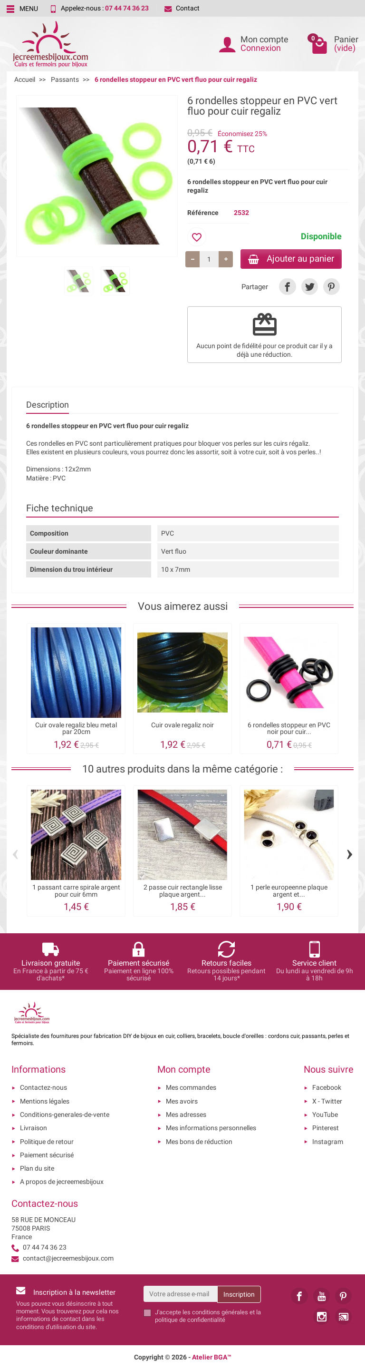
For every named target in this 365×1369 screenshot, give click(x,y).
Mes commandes (191, 1087)
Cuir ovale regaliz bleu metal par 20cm (76, 728)
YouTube (325, 1114)
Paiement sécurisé (47, 1155)
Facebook (326, 1087)
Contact (182, 8)
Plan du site (37, 1168)
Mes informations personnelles (211, 1128)
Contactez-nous (43, 1087)
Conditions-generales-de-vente (64, 1114)
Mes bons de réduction (199, 1141)
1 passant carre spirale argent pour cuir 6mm (76, 890)
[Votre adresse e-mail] (181, 1294)
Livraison (33, 1128)
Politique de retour (47, 1141)
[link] (287, 286)
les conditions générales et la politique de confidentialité (208, 1316)
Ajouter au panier (291, 258)
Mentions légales (44, 1101)
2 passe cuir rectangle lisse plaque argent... (183, 890)
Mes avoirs (182, 1101)
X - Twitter (327, 1101)
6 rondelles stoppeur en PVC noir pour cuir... (289, 728)
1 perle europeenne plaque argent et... (288, 890)
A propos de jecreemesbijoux (62, 1181)
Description (47, 405)
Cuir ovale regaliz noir (182, 725)
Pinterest (325, 1128)
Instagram (327, 1141)
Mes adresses (186, 1114)
